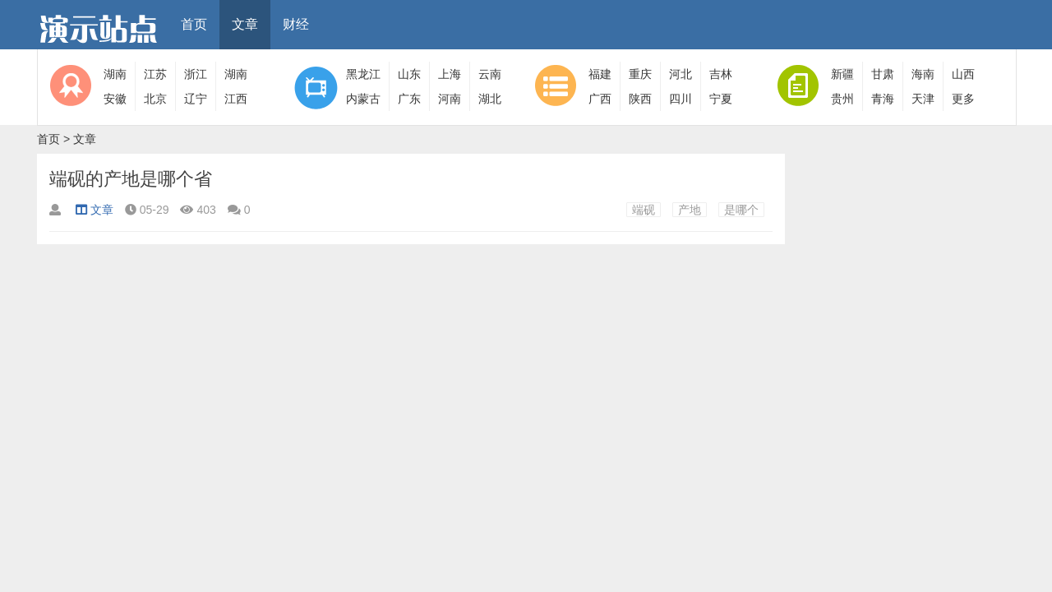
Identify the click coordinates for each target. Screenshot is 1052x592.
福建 (599, 74)
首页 (194, 24)
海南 (922, 74)
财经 (296, 24)
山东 (409, 74)
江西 (235, 98)
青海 (882, 98)
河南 (449, 98)
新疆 (842, 74)
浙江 (195, 74)
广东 (409, 98)
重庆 (640, 74)
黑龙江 (363, 74)
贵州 (842, 98)
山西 (963, 74)
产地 (689, 209)
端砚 (643, 209)
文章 (245, 24)
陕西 (640, 98)
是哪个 (741, 209)
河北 (680, 74)
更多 (963, 98)
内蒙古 (363, 98)
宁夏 (720, 98)
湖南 (115, 74)
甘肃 (882, 74)
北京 (155, 98)
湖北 (489, 98)
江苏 (155, 74)
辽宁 (195, 98)
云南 (489, 74)
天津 (922, 98)
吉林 (720, 74)
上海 (449, 74)
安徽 (115, 98)
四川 (680, 98)
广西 (599, 98)
